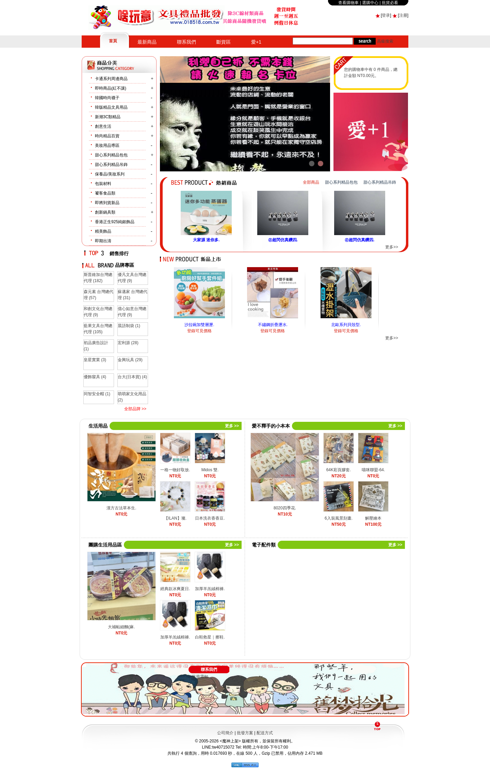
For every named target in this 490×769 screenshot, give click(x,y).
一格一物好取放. (175, 469)
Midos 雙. (210, 469)
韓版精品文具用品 (111, 107)
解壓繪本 (373, 518)
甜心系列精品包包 (111, 155)
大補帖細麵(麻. (121, 627)
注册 (403, 15)
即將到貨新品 (107, 202)
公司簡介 (225, 732)
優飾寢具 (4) (95, 376)
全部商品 (311, 182)
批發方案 (245, 732)
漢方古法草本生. (121, 508)
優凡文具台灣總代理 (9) (132, 277)
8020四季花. (285, 508)
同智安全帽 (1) (97, 393)
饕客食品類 (105, 193)
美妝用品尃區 (107, 145)
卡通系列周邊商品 (111, 78)
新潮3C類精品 (107, 116)
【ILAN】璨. (175, 518)
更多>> (391, 247)
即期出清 (103, 241)
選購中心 (370, 2)
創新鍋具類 (105, 212)
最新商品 (147, 42)
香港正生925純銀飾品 (114, 221)
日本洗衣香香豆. (210, 518)
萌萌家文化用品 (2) (132, 396)
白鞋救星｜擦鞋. (210, 637)
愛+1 (256, 42)
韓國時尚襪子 (107, 97)
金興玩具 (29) (130, 359)
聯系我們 (186, 42)
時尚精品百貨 (107, 136)
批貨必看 (390, 2)
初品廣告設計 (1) (96, 345)
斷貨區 (223, 42)
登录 (386, 15)
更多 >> (232, 426)
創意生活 (103, 126)
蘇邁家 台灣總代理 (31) (132, 294)
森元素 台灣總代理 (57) (98, 294)
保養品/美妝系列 (110, 174)
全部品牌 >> (135, 408)
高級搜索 (385, 41)
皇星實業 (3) (95, 359)
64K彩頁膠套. (338, 469)
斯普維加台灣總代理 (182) (98, 277)
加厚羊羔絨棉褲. (210, 588)
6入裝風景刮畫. (339, 518)
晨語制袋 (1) (129, 325)
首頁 (113, 41)
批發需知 (200, 676)
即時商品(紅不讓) (110, 88)
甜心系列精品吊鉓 (111, 164)
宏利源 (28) (128, 342)
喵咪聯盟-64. (373, 469)
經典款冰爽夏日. (175, 588)
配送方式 (265, 732)
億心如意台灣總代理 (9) (132, 311)
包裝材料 (103, 183)
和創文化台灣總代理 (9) (98, 311)
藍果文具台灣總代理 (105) (98, 328)
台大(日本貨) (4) (132, 376)
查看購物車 (348, 2)
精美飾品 (103, 231)
